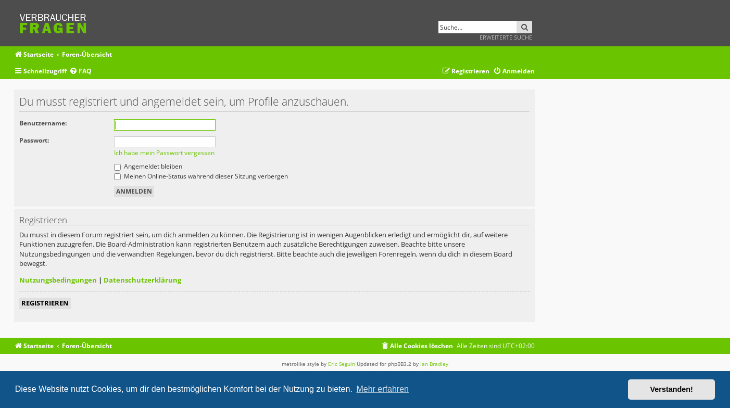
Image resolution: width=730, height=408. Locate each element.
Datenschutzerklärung (142, 280)
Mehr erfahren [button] (382, 389)
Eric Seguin (341, 363)
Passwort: (34, 140)
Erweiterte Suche (506, 37)
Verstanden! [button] (671, 389)
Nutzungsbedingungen (58, 280)
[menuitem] (80, 72)
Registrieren (45, 303)
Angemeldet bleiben (148, 166)
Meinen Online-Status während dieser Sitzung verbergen (201, 176)
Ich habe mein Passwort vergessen (164, 153)
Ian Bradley (434, 363)
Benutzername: (43, 123)
